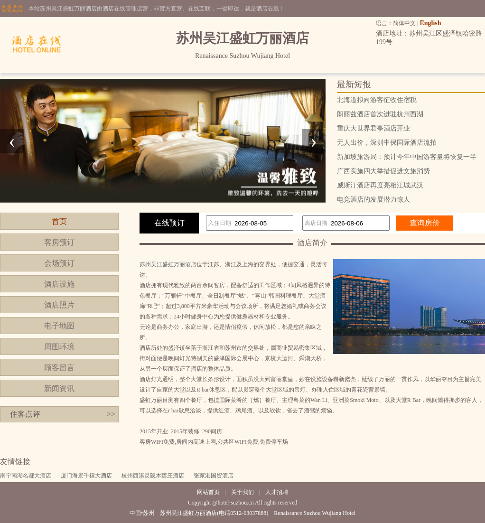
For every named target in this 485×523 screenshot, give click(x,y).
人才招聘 (276, 492)
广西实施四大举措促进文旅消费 (383, 171)
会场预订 (59, 263)
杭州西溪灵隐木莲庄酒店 (152, 475)
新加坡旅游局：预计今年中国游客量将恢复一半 (406, 156)
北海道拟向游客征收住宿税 (377, 99)
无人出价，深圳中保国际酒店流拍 (387, 142)
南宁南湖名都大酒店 (25, 475)
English (430, 23)
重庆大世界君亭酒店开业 (373, 128)
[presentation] (12, 141)
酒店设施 (59, 284)
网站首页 (208, 492)
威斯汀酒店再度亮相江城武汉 (380, 185)
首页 (59, 221)
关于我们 (242, 492)
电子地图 (59, 326)
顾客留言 (59, 368)
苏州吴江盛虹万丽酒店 (168, 264)
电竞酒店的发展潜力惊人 (373, 199)
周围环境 (59, 347)
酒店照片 (59, 305)
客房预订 (59, 242)
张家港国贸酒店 (213, 475)
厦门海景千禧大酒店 (86, 475)
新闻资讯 (59, 388)
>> (111, 414)
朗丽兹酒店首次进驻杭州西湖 (380, 114)
